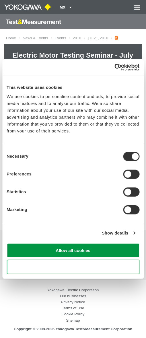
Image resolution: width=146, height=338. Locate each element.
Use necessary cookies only (73, 267)
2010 (77, 38)
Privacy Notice (73, 302)
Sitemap (73, 320)
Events (60, 38)
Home (11, 38)
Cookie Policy (73, 314)
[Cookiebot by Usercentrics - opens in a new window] (114, 67)
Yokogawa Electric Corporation (73, 290)
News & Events (35, 38)
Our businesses (73, 296)
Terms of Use (73, 308)
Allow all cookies (73, 250)
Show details (115, 232)
